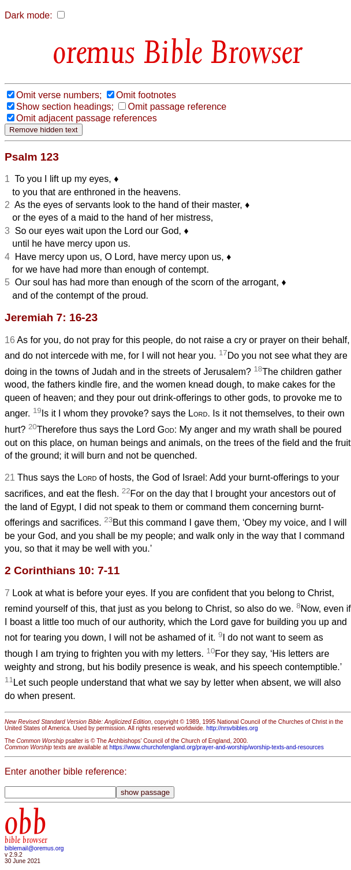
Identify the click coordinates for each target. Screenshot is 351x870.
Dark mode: (29, 15)
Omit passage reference (177, 106)
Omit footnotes (146, 95)
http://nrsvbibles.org (231, 728)
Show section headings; (65, 106)
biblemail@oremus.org (34, 848)
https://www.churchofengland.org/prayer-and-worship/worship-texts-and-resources (216, 747)
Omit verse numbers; (59, 95)
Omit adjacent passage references (86, 118)
